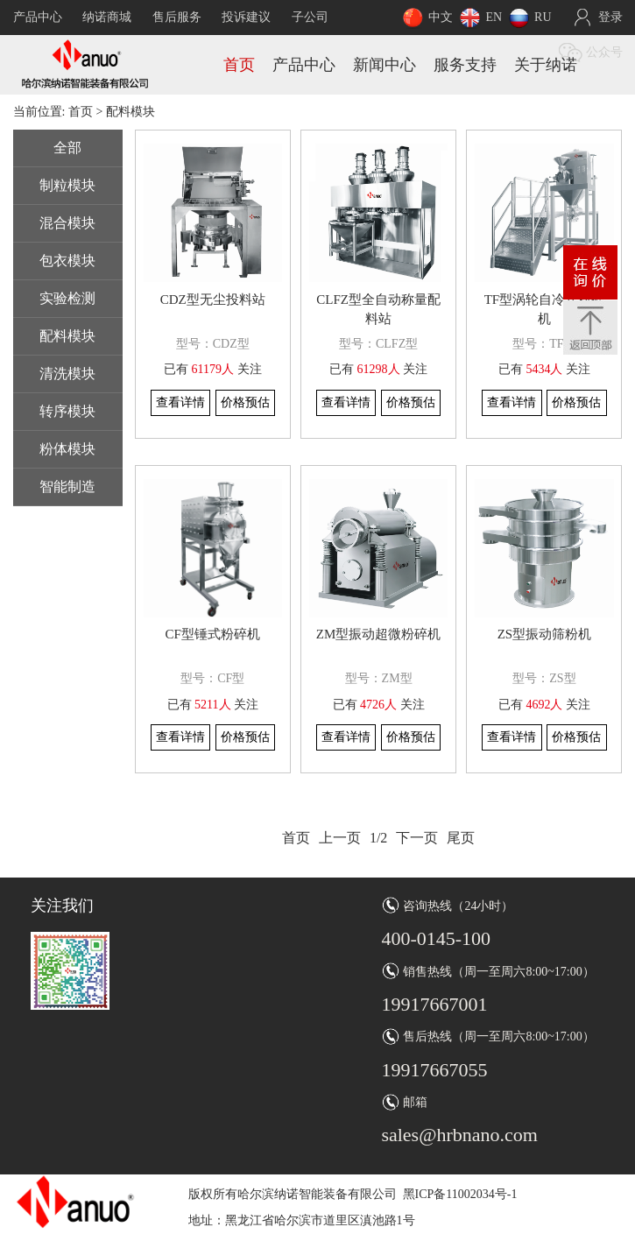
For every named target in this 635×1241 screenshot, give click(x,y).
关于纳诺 (545, 65)
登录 (610, 17)
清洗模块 (67, 373)
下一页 (417, 837)
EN (493, 17)
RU (542, 17)
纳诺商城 (106, 17)
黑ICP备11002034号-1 (460, 1194)
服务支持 (465, 65)
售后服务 (176, 17)
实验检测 (67, 298)
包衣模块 (67, 260)
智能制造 (67, 486)
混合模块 (67, 222)
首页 (239, 65)
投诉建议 (246, 17)
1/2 (378, 837)
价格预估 (245, 402)
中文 (440, 17)
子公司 (310, 17)
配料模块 (67, 335)
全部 (67, 147)
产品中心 (37, 17)
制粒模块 (67, 185)
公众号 (604, 52)
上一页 (340, 837)
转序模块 (67, 411)
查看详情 (180, 402)
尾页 (461, 837)
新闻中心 (384, 65)
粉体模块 (67, 448)
